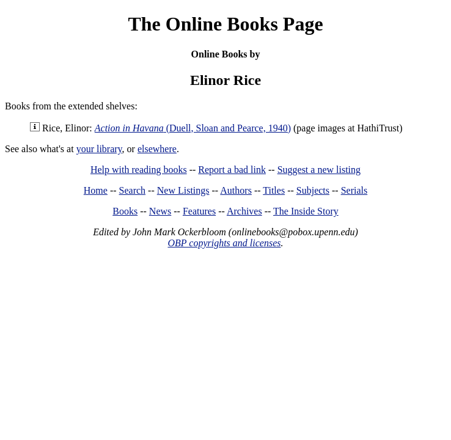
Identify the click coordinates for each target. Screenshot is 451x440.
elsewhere (157, 149)
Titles (274, 190)
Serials (354, 190)
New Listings (183, 190)
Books (125, 211)
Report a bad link (232, 169)
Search (132, 190)
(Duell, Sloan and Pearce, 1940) (193, 128)
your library (99, 149)
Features (199, 211)
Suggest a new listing (319, 169)
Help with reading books (138, 169)
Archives (244, 211)
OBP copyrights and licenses (223, 243)
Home (96, 190)
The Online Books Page (225, 24)
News (160, 211)
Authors (236, 190)
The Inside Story (306, 211)
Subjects (312, 190)
